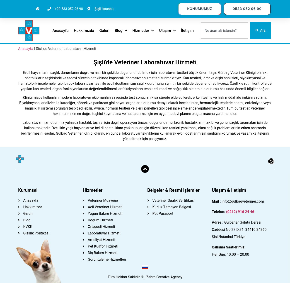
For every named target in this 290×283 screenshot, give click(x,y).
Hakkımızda (84, 30)
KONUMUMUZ (199, 9)
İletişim (187, 30)
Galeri (104, 30)
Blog (121, 30)
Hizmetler (143, 30)
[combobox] (224, 30)
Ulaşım (167, 30)
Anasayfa (61, 30)
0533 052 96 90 (247, 9)
